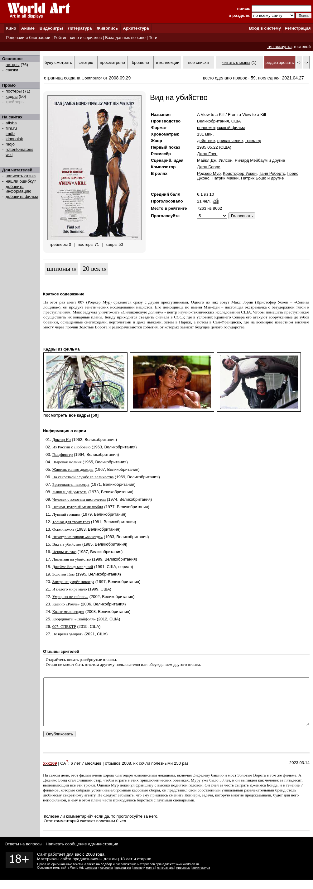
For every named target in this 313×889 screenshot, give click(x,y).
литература (165, 877)
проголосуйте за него (137, 825)
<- (299, 62)
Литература (80, 28)
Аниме (28, 28)
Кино (11, 28)
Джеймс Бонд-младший (72, 566)
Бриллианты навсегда (70, 484)
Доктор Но (61, 439)
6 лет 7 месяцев (85, 773)
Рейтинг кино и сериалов (78, 37)
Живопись (107, 28)
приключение (230, 140)
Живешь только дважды (73, 469)
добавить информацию (18, 189)
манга (150, 877)
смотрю (86, 62)
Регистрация (298, 28)
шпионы (58, 268)
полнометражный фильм (221, 127)
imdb (10, 133)
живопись (183, 877)
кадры (11, 96)
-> (306, 62)
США (236, 121)
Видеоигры (51, 28)
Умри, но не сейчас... (70, 596)
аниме (137, 877)
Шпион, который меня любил (77, 506)
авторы (13, 64)
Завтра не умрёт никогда (73, 581)
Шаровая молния (67, 462)
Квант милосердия (68, 611)
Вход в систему (265, 28)
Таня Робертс (272, 173)
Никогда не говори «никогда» (77, 536)
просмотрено (112, 62)
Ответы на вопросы (23, 853)
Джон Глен (207, 153)
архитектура (201, 877)
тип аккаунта (279, 46)
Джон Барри (208, 167)
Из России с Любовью (71, 447)
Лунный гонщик (66, 514)
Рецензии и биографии (28, 37)
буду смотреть (58, 62)
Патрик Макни (225, 178)
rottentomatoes (19, 149)
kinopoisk (14, 138)
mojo (10, 144)
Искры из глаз (64, 551)
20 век (91, 268)
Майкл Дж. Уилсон (215, 160)
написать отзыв (21, 176)
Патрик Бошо (253, 178)
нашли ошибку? (21, 181)
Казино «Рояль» (66, 604)
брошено (140, 62)
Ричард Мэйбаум (251, 160)
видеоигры (123, 877)
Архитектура (136, 28)
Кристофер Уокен (240, 173)
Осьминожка (63, 529)
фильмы (91, 877)
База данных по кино (125, 37)
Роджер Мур (209, 173)
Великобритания (213, 121)
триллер (253, 140)
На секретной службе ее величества (83, 477)
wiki (9, 154)
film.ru (11, 128)
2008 (126, 773)
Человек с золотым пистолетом (79, 499)
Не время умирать (67, 634)
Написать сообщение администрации (82, 853)
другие (278, 160)
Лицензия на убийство (71, 559)
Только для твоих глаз (71, 521)
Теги (153, 37)
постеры (14, 91)
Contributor (92, 78)
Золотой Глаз (63, 574)
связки (12, 70)
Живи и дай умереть (69, 492)
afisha (11, 123)
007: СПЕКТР (64, 626)
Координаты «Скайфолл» (74, 619)
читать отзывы (236, 62)
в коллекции (167, 62)
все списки (198, 62)
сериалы (106, 877)
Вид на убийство (66, 544)
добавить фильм (22, 196)
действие (206, 140)
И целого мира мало (69, 589)
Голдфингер (62, 454)
